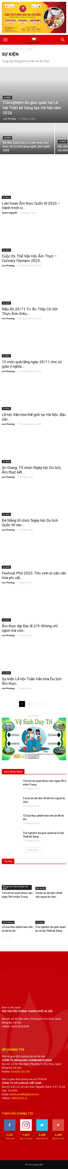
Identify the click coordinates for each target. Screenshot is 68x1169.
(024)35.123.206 (20, 1071)
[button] (63, 40)
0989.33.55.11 (19, 1098)
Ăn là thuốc (8, 922)
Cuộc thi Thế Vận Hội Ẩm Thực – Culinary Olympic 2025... (29, 258)
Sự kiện (7, 98)
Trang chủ (7, 49)
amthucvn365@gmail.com (24, 1094)
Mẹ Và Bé (40, 888)
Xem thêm (34, 850)
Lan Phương (9, 118)
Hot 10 (18, 49)
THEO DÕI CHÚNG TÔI (17, 1113)
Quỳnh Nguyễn (10, 212)
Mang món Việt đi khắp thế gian (15, 887)
